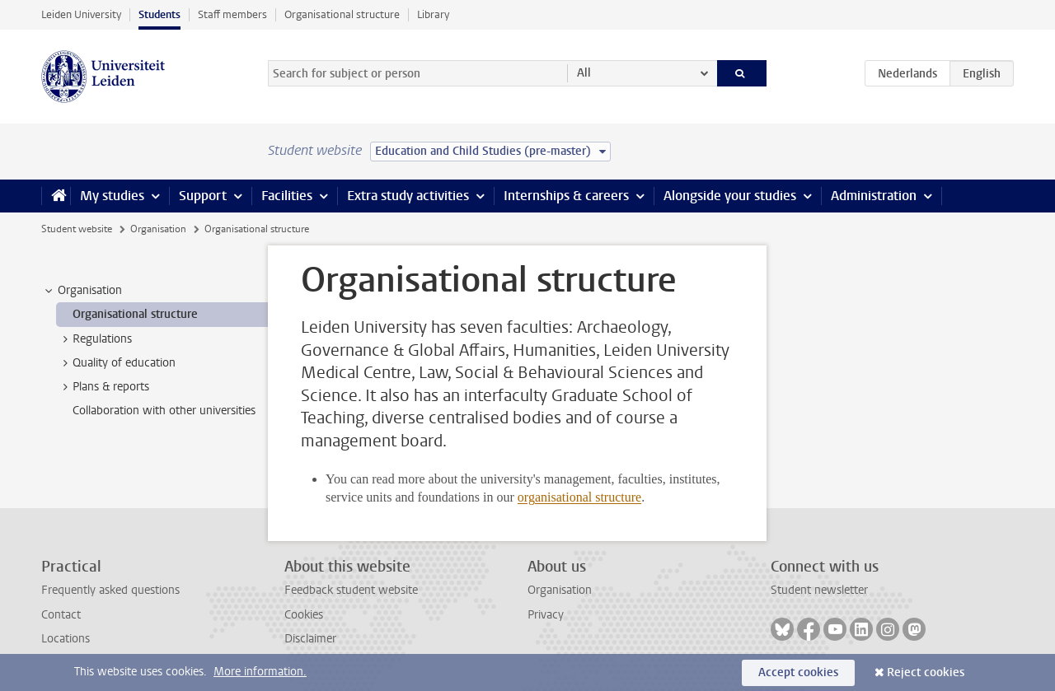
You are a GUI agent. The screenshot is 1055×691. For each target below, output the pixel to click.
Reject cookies (925, 672)
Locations (65, 639)
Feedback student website (351, 590)
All (584, 73)
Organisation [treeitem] (82, 290)
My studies (112, 195)
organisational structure (579, 497)
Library (433, 14)
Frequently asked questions (110, 590)
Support (203, 195)
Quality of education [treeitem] (116, 363)
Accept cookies (798, 672)
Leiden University (81, 14)
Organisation (158, 229)
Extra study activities (408, 195)
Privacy (546, 615)
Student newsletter (819, 590)
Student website (76, 229)
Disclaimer (310, 639)
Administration (874, 195)
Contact (61, 615)
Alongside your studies (729, 195)
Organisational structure (342, 14)
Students (159, 14)
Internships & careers (566, 195)
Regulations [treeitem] (94, 339)
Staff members (232, 14)
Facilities (286, 195)
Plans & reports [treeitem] (103, 387)
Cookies (303, 615)
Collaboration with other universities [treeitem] (164, 410)
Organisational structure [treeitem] (135, 314)
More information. (260, 671)
